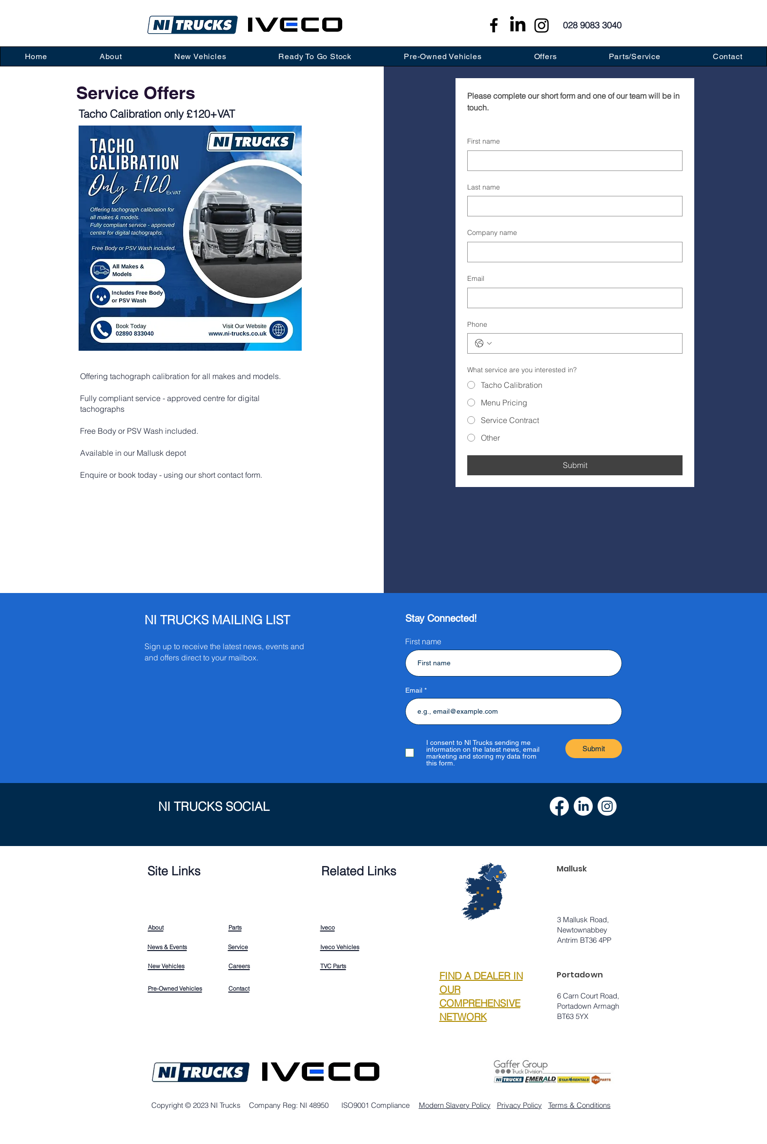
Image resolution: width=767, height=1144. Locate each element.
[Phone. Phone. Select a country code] (483, 343)
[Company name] (572, 252)
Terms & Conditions (579, 1105)
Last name (483, 187)
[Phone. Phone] (584, 343)
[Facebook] (493, 25)
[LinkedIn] (517, 25)
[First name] (572, 160)
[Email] (572, 298)
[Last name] (572, 206)
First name (483, 141)
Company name (492, 232)
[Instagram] (541, 25)
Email (475, 278)
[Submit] (593, 748)
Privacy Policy (519, 1105)
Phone (477, 324)
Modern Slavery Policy (455, 1105)
